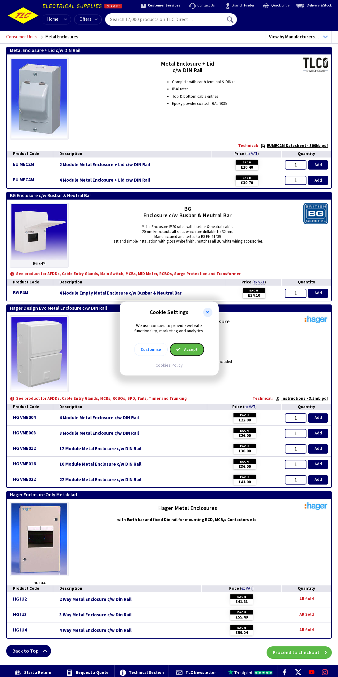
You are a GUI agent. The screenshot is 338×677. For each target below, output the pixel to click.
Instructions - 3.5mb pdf (301, 398)
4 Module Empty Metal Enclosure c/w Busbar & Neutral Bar (120, 293)
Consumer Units (21, 37)
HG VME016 (24, 464)
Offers (88, 19)
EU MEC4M (23, 180)
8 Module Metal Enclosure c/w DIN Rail (99, 433)
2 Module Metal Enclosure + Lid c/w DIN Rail (104, 165)
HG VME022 (24, 479)
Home (52, 19)
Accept (187, 349)
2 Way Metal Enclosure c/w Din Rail (95, 599)
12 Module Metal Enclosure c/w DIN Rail (100, 449)
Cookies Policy (169, 365)
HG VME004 (24, 417)
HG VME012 (24, 448)
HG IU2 (20, 599)
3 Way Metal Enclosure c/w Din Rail (95, 615)
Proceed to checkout (302, 651)
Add (318, 165)
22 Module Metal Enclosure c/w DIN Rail (100, 480)
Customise (151, 349)
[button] (207, 312)
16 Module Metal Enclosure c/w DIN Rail (100, 464)
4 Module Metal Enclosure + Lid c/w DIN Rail (104, 180)
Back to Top (31, 651)
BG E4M (20, 293)
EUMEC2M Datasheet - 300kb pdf (294, 146)
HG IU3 (20, 614)
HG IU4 (20, 630)
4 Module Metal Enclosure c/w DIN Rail (99, 418)
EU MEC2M (23, 164)
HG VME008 (24, 433)
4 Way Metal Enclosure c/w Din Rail (95, 630)
